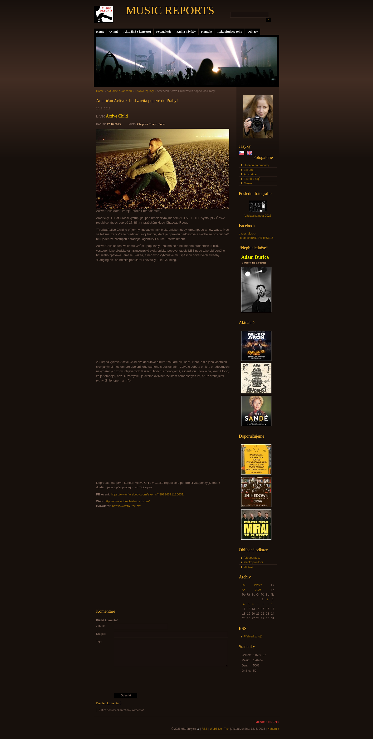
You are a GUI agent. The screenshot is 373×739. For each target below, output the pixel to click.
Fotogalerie (163, 31)
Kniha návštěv (186, 31)
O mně (113, 31)
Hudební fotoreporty (256, 165)
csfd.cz (248, 566)
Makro (248, 183)
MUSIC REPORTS (170, 10)
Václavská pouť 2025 (258, 215)
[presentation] (163, 679)
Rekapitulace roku (229, 31)
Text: (99, 642)
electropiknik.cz (253, 562)
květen (258, 585)
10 (272, 604)
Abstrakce (250, 174)
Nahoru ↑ (273, 728)
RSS (205, 728)
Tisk (226, 728)
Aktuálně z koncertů (137, 31)
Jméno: (100, 625)
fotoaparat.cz (252, 557)
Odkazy (252, 31)
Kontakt (206, 31)
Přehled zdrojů (253, 636)
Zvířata (248, 169)
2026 (258, 590)
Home (100, 31)
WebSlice (216, 728)
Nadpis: (101, 634)
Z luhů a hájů (252, 179)
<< (243, 585)
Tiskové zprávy (144, 91)
